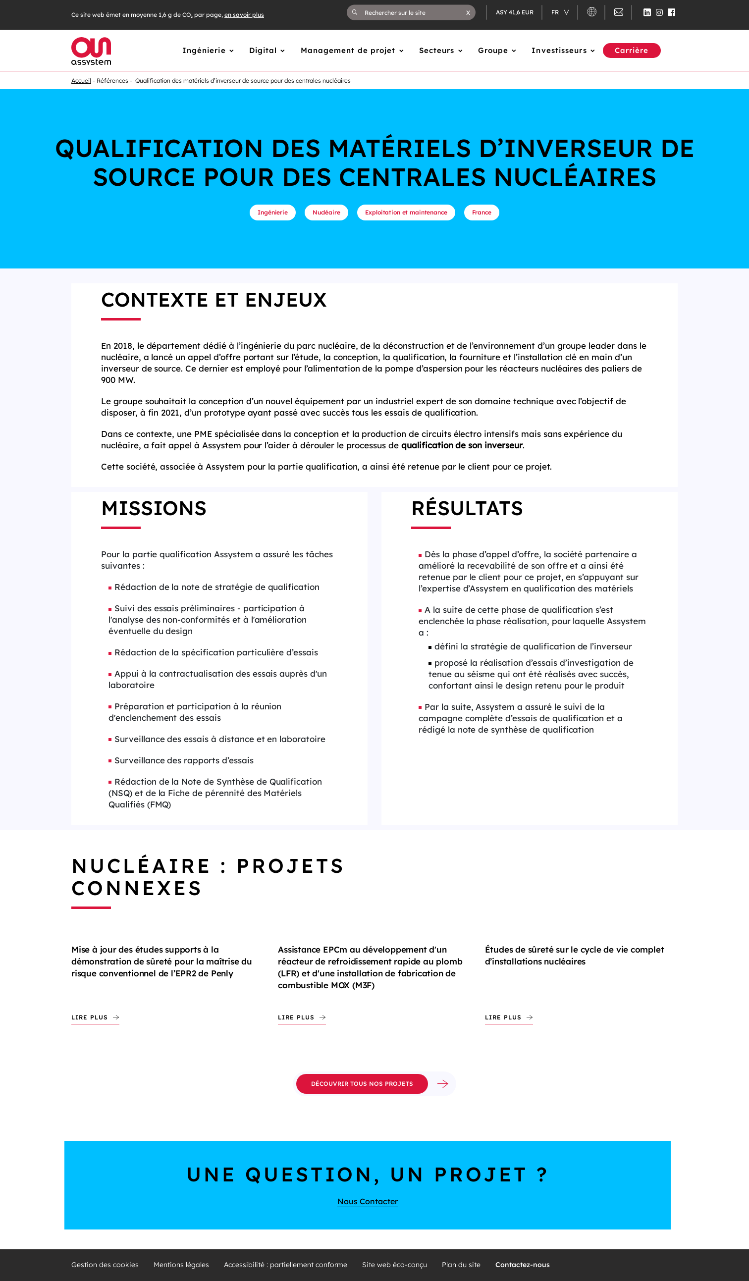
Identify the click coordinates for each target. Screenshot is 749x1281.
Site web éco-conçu (394, 1265)
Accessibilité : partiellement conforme (285, 1265)
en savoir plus (244, 14)
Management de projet (348, 50)
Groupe (493, 50)
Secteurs (437, 50)
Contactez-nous (522, 1265)
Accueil (81, 80)
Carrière (632, 50)
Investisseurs (559, 50)
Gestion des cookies (105, 1265)
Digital (263, 50)
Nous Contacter (367, 1201)
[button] (468, 12)
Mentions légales (181, 1265)
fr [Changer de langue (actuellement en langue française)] (555, 12)
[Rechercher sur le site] (415, 12)
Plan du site (461, 1265)
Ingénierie (204, 50)
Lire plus (89, 1017)
